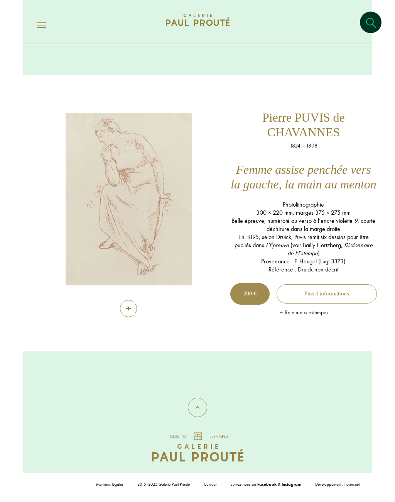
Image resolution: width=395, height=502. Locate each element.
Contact (210, 484)
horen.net (352, 484)
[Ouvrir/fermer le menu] (34, 24)
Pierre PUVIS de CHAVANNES (303, 124)
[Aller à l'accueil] (197, 27)
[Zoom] (128, 308)
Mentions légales (109, 484)
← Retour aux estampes (303, 312)
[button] (197, 407)
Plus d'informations (326, 293)
